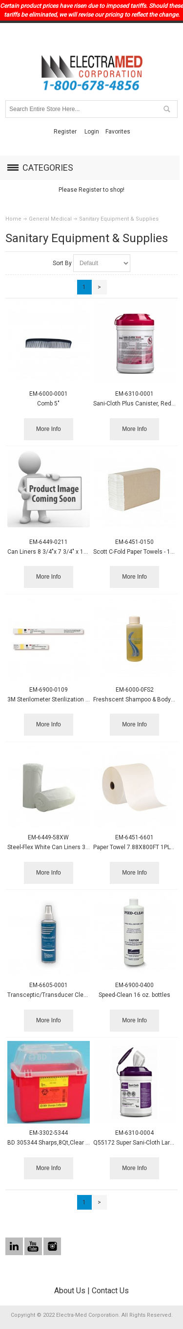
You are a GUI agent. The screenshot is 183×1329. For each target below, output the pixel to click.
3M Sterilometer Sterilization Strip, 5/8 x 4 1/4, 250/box (80, 699)
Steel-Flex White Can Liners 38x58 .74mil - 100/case (77, 847)
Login (91, 131)
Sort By (62, 263)
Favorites (117, 131)
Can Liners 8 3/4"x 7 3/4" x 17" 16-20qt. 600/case (73, 551)
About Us (69, 1290)
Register (65, 131)
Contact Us (110, 1290)
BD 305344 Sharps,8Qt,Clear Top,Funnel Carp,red (72, 1142)
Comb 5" (48, 403)
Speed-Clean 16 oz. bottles (134, 994)
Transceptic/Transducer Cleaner (51, 994)
